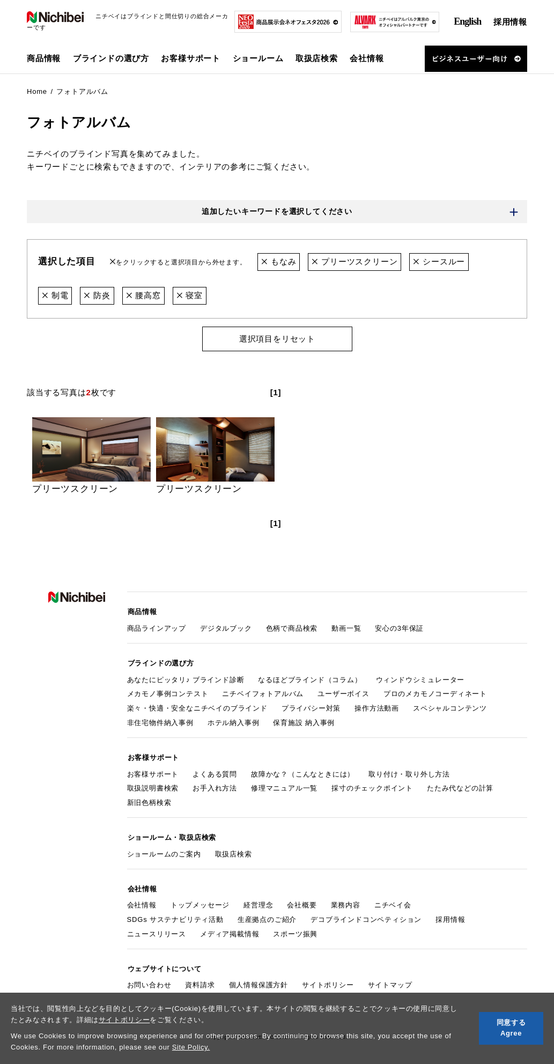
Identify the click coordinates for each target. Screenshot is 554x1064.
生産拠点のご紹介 (267, 915)
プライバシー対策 (311, 707)
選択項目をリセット (277, 338)
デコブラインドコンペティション (366, 915)
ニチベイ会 (392, 901)
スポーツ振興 (295, 930)
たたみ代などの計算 (460, 786)
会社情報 (142, 901)
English (467, 21)
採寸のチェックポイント (372, 786)
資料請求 (200, 980)
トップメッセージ (200, 901)
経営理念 (258, 901)
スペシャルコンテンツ (450, 707)
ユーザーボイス (343, 692)
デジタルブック (226, 627)
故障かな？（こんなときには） (302, 771)
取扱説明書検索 (153, 786)
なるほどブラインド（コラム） (309, 678)
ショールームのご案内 (164, 851)
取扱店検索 (317, 58)
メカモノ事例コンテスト (168, 692)
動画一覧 (346, 627)
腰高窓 (143, 295)
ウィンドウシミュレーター (420, 678)
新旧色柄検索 (149, 800)
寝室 (189, 295)
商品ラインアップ (156, 627)
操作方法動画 (376, 707)
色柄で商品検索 (292, 627)
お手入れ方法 (215, 786)
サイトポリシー (124, 1020)
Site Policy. (191, 1047)
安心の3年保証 (399, 627)
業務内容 (345, 901)
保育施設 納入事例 (304, 721)
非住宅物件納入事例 (160, 721)
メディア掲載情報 (229, 930)
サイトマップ (390, 980)
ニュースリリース (156, 930)
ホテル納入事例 (234, 721)
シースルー (439, 262)
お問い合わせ (149, 980)
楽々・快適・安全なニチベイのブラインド (197, 707)
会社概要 (301, 901)
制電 (55, 295)
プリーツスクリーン (355, 262)
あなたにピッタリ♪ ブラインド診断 (186, 678)
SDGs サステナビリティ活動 (175, 915)
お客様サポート (153, 771)
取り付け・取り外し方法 (409, 771)
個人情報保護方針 (258, 980)
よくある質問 (215, 771)
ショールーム (258, 58)
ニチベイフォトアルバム (263, 692)
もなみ (278, 262)
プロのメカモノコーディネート (435, 692)
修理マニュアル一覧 (284, 786)
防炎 (97, 295)
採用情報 (510, 21)
